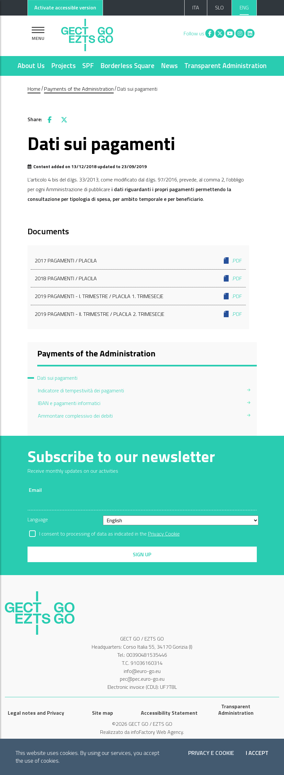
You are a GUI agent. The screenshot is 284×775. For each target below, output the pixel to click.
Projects (63, 65)
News (169, 65)
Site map (102, 713)
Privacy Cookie (164, 534)
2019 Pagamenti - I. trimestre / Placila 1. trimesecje (138, 296)
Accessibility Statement (169, 713)
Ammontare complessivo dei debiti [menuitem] (75, 416)
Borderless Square (127, 65)
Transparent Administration (225, 65)
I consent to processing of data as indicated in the (109, 534)
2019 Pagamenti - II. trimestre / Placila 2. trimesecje (138, 314)
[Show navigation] (38, 33)
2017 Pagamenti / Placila (138, 260)
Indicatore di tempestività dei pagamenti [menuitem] (81, 390)
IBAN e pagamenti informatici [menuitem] (69, 403)
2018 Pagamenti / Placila (138, 278)
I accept (257, 753)
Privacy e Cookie (211, 753)
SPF (88, 65)
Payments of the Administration (79, 89)
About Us (31, 65)
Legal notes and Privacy (36, 713)
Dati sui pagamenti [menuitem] (57, 378)
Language (38, 519)
